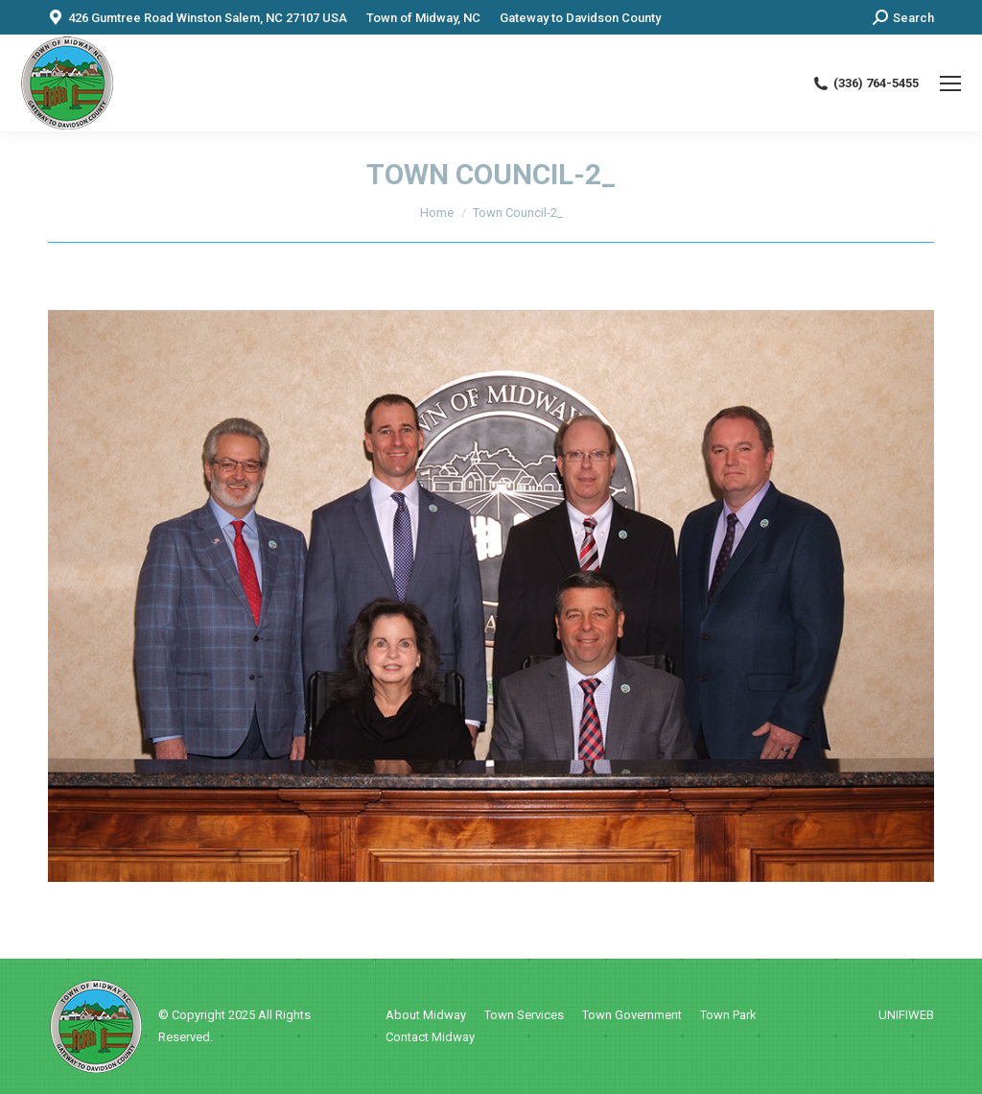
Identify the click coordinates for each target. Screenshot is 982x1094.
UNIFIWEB (906, 1015)
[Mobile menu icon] (950, 83)
